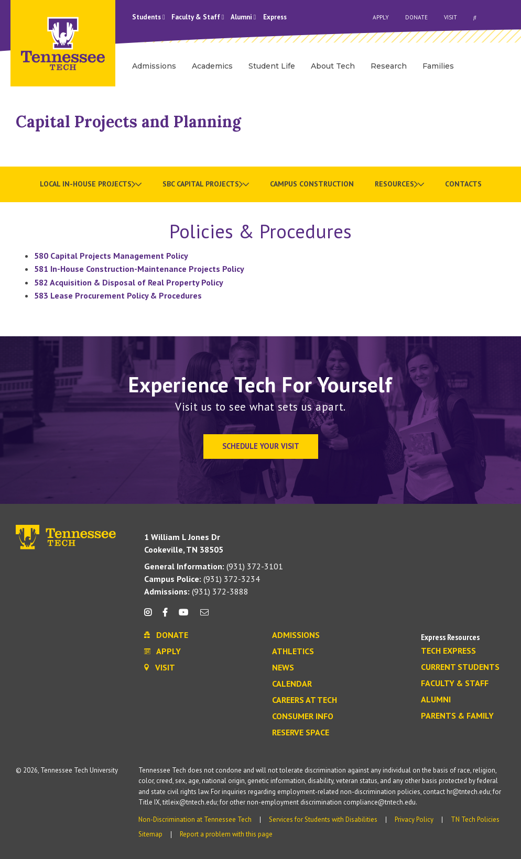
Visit (450, 17)
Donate (416, 17)
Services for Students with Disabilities (323, 819)
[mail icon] (204, 616)
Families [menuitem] (438, 66)
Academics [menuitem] (212, 66)
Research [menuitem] (389, 66)
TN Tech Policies (475, 819)
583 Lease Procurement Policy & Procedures (118, 295)
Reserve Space (300, 732)
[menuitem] (90, 184)
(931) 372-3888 (196, 591)
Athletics (293, 651)
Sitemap (150, 834)
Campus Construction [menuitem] (312, 184)
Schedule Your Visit (260, 446)
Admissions (296, 635)
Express (275, 17)
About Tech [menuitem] (333, 66)
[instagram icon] (150, 616)
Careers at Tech (304, 700)
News (283, 668)
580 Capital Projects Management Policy (111, 255)
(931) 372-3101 (213, 566)
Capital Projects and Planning (128, 121)
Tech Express (448, 651)
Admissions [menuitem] (154, 66)
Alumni (243, 17)
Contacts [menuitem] (463, 184)
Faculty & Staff (197, 17)
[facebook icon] (165, 616)
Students (148, 17)
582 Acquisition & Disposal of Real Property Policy (128, 282)
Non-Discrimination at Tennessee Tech (195, 819)
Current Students (460, 667)
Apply (381, 17)
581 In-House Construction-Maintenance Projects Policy (139, 268)
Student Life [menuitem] (271, 66)
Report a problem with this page (226, 834)
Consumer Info (302, 716)
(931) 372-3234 (202, 579)
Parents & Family (457, 716)
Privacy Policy (414, 819)
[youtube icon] (183, 616)
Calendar (292, 684)
